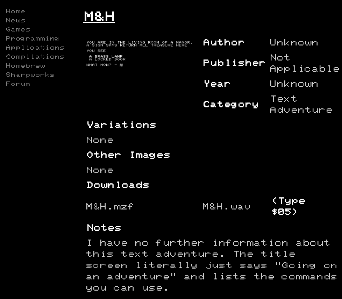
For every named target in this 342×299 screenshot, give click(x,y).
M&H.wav (226, 207)
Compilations (35, 57)
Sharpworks (30, 75)
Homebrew (25, 66)
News (15, 20)
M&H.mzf (110, 207)
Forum (18, 84)
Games (18, 29)
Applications (35, 47)
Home (15, 11)
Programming (32, 38)
